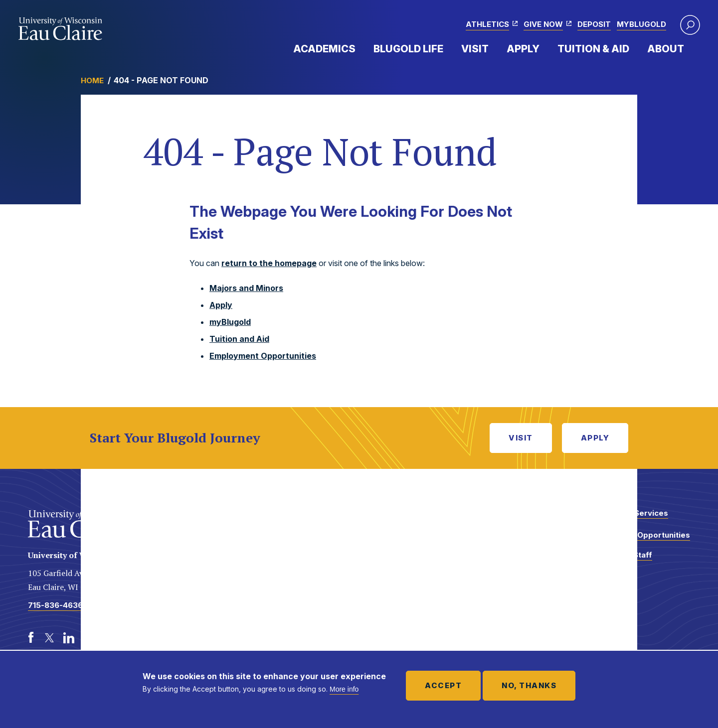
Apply (523, 49)
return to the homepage (269, 263)
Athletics (487, 24)
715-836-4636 (55, 605)
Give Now (543, 24)
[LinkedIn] (68, 637)
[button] (690, 25)
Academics (324, 49)
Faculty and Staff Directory (620, 560)
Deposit (594, 24)
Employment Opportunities (262, 356)
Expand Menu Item (360, 48)
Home (92, 80)
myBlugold (641, 24)
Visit (475, 49)
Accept (443, 685)
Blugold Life (408, 49)
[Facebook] (30, 637)
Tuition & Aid (593, 49)
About (665, 49)
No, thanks (529, 685)
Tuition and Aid (239, 339)
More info (344, 689)
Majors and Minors (246, 288)
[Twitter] (49, 637)
